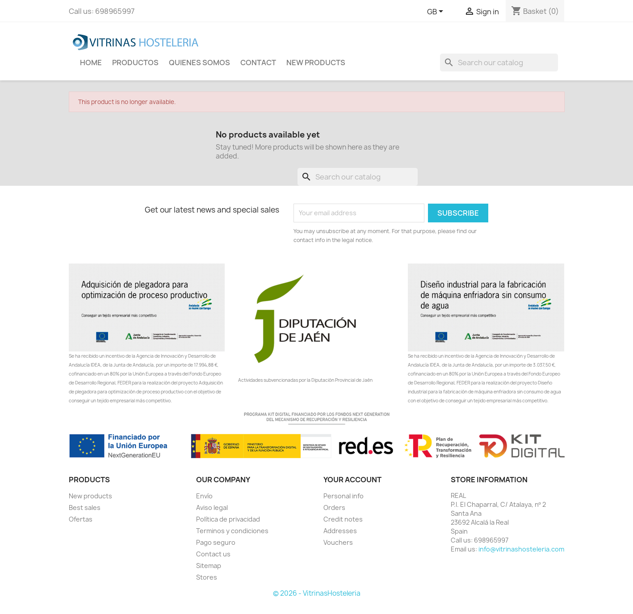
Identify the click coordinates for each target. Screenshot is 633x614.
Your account (352, 480)
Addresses (340, 530)
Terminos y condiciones (232, 530)
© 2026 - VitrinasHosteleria (317, 593)
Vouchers (338, 542)
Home (91, 62)
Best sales (85, 507)
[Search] (499, 62)
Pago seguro (215, 542)
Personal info (343, 496)
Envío (204, 496)
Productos (135, 62)
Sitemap (208, 565)
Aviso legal (212, 507)
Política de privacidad (228, 519)
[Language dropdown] (436, 12)
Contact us (213, 554)
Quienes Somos (199, 62)
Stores (206, 577)
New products (90, 496)
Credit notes (343, 519)
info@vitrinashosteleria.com (521, 549)
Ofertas (80, 519)
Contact (258, 62)
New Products (315, 62)
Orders (334, 507)
